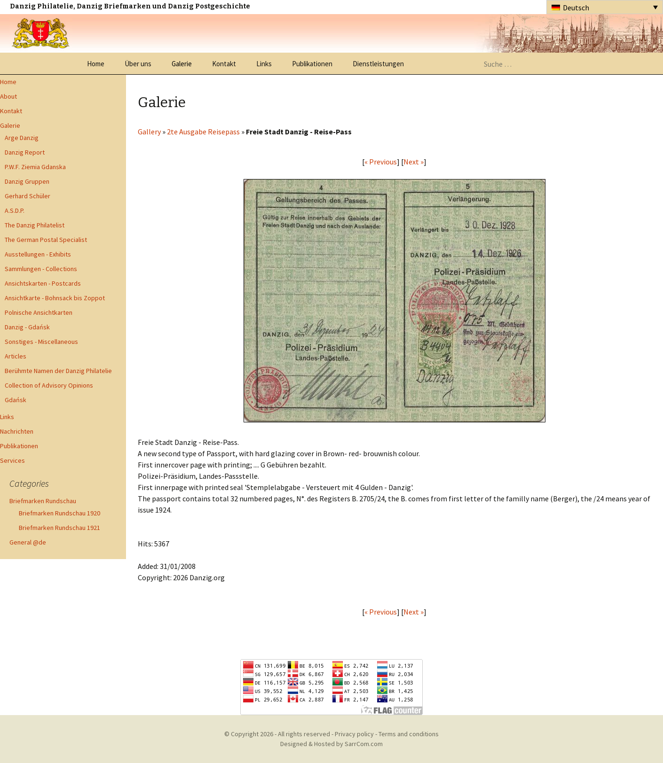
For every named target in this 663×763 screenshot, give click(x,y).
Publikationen (312, 63)
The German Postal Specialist (46, 239)
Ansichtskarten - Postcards (43, 283)
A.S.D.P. (14, 210)
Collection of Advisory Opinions (49, 385)
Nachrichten (16, 431)
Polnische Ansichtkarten (38, 312)
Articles (15, 356)
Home (95, 63)
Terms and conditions (409, 734)
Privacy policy (354, 734)
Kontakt (224, 63)
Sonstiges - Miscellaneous (41, 341)
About (8, 96)
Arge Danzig (22, 137)
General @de (27, 542)
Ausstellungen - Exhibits (38, 254)
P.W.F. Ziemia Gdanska (35, 167)
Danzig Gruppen (27, 181)
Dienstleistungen (378, 63)
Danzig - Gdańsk (27, 327)
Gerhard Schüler (27, 196)
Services (12, 460)
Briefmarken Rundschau (42, 501)
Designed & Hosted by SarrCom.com (331, 744)
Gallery (149, 131)
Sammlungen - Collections (41, 269)
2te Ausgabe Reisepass (203, 131)
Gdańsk (15, 400)
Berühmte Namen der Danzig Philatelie (58, 370)
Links (264, 63)
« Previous (380, 161)
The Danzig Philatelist (34, 225)
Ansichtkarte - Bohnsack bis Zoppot (55, 298)
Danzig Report (25, 152)
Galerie (182, 63)
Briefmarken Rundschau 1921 (59, 527)
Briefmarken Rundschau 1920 (59, 513)
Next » (413, 161)
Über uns (138, 63)
